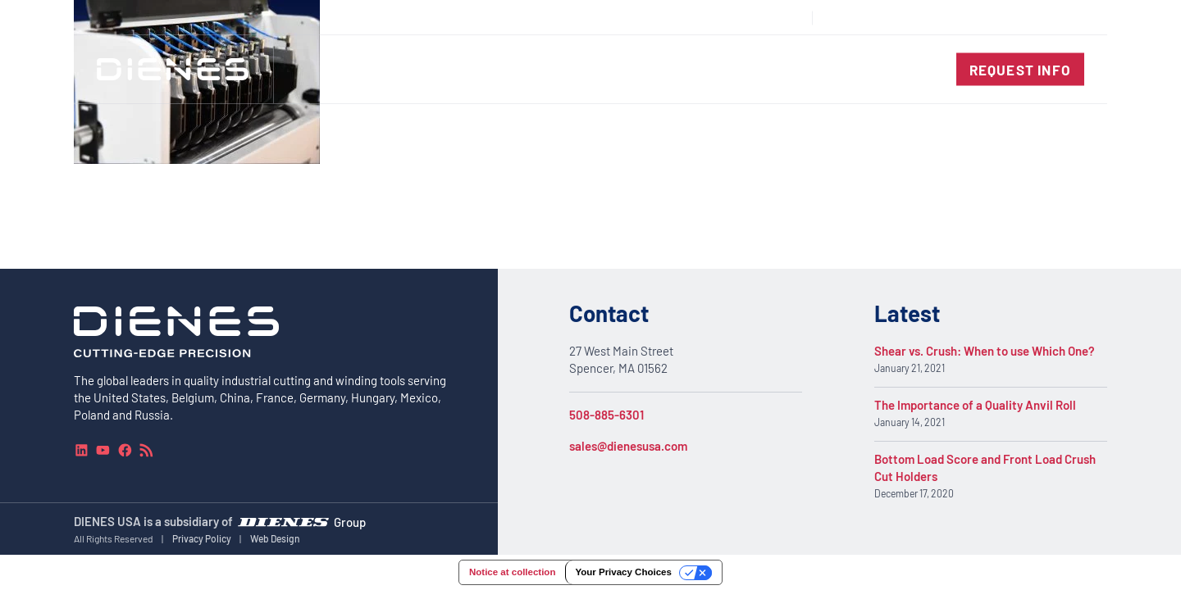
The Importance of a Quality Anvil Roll (975, 405)
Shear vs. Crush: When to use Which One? (984, 351)
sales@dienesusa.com (628, 445)
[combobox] (1046, 17)
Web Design (275, 538)
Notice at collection (512, 572)
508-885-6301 (606, 414)
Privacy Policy (201, 538)
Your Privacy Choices (623, 572)
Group (350, 521)
